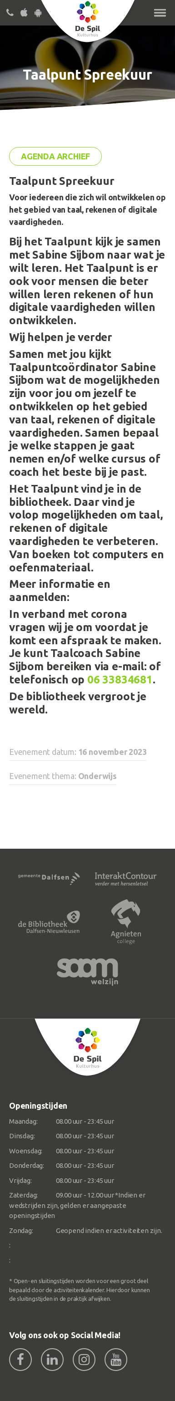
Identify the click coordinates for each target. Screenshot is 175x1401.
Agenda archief (55, 156)
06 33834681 (120, 679)
